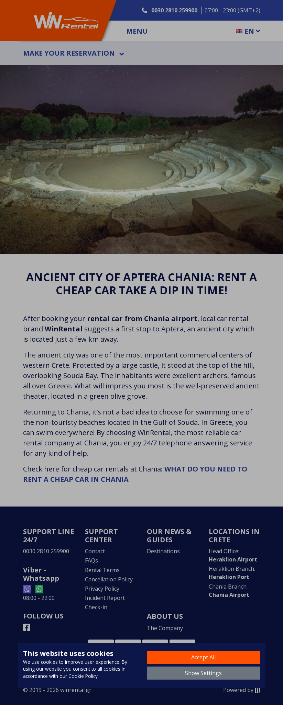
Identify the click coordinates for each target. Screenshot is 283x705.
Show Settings (203, 673)
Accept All (203, 657)
